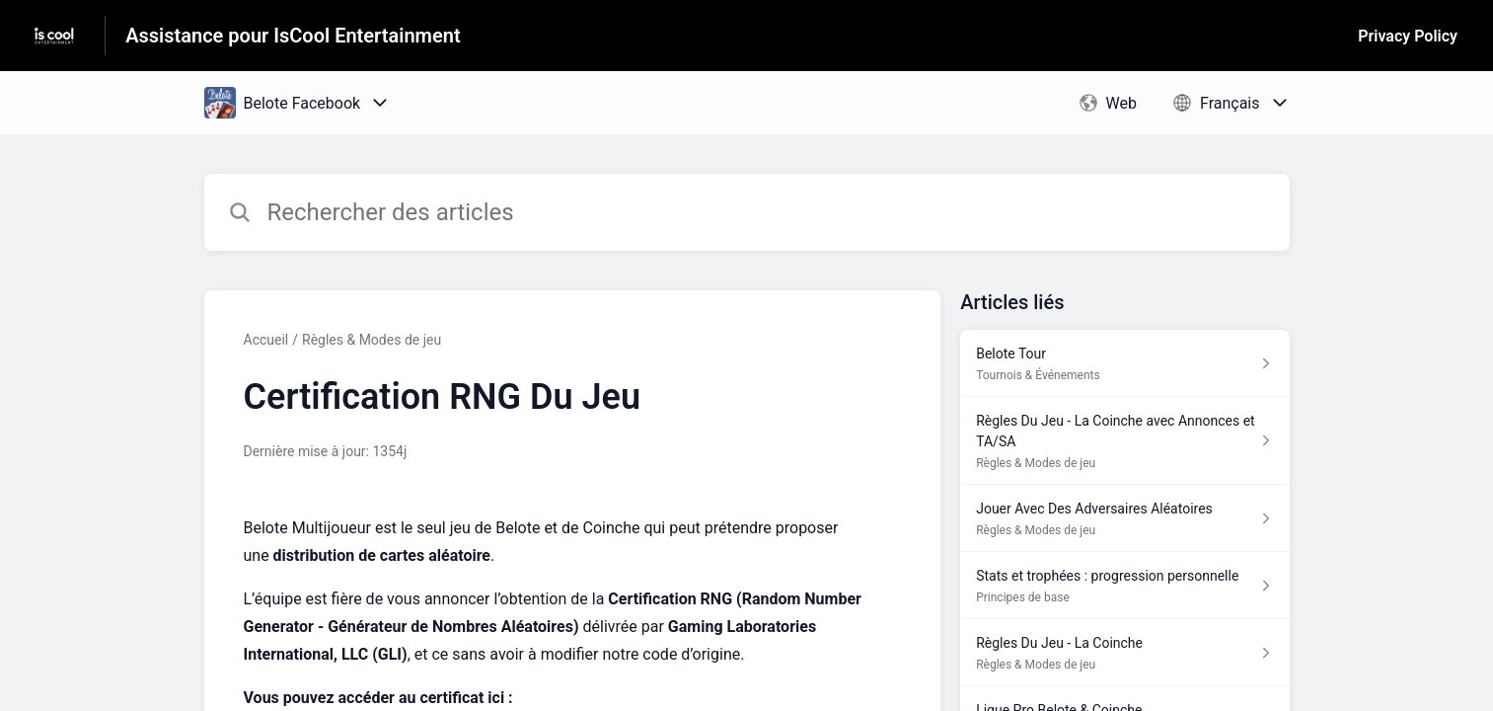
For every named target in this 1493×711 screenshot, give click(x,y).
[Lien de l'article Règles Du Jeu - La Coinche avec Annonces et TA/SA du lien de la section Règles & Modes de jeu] (1124, 441)
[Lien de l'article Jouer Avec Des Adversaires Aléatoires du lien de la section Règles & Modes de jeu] (1124, 518)
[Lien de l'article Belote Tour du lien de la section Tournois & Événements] (1124, 363)
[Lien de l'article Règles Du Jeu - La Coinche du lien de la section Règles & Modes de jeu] (1124, 652)
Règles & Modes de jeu (371, 340)
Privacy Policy (1407, 36)
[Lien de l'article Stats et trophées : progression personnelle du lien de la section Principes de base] (1124, 585)
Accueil (266, 340)
